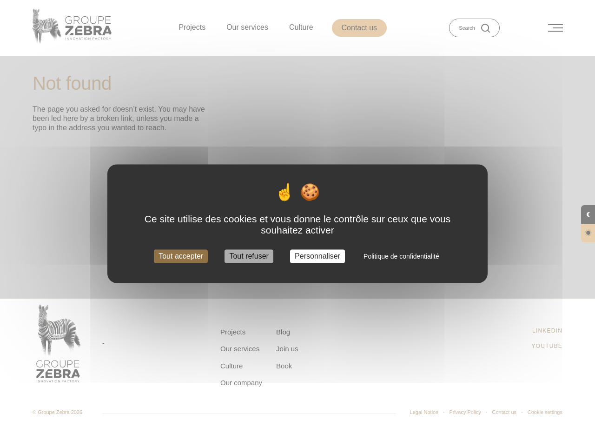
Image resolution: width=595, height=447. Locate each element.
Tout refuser (248, 256)
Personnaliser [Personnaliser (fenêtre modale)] (317, 256)
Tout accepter (181, 256)
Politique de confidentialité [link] (401, 256)
